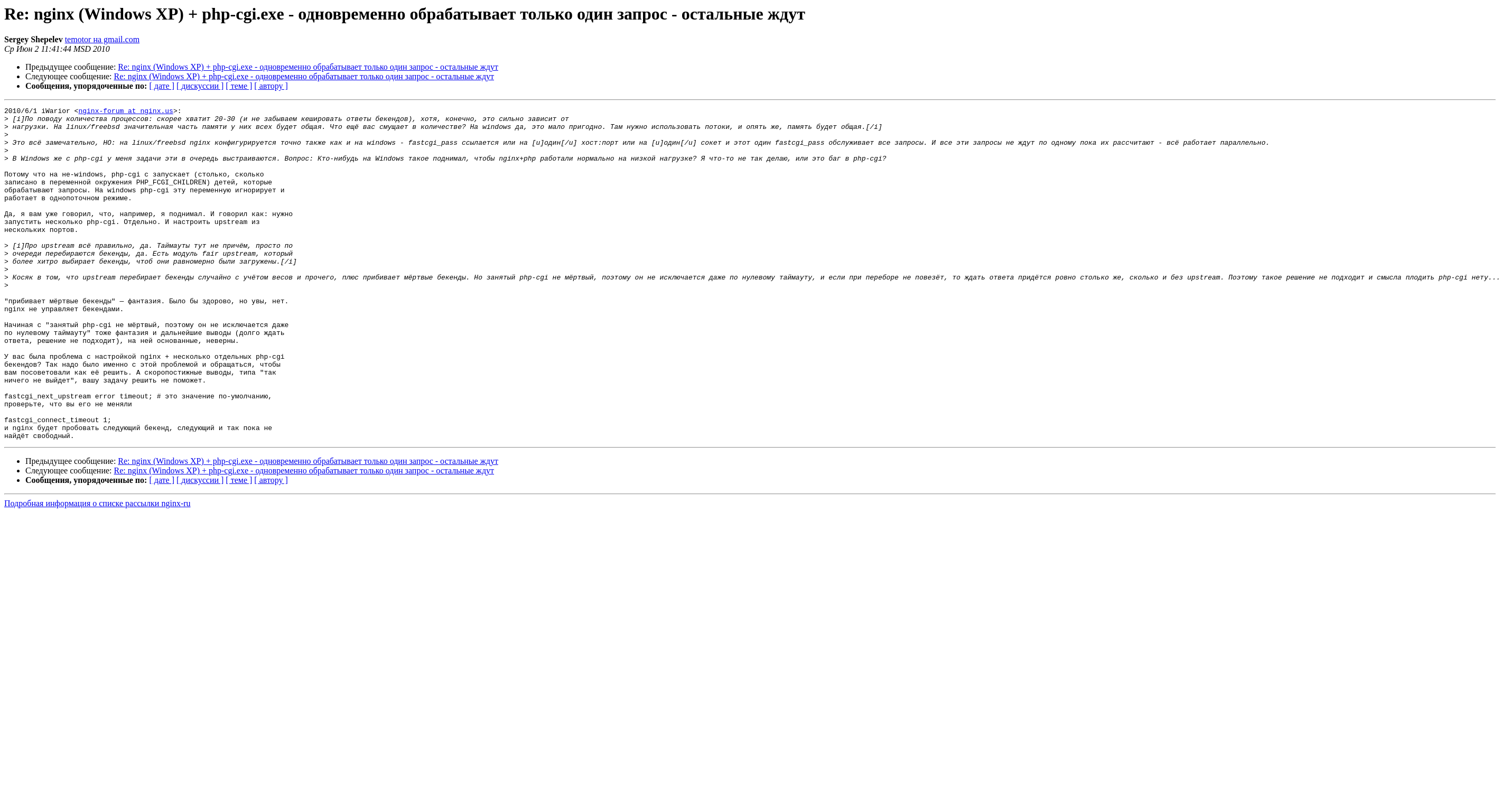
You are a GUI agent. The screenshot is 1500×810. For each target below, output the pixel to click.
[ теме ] (239, 85)
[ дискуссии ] (199, 85)
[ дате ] (161, 85)
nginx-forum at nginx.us (125, 112)
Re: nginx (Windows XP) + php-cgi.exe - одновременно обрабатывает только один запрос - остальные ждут (308, 66)
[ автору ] (270, 85)
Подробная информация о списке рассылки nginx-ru (97, 569)
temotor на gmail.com (102, 39)
